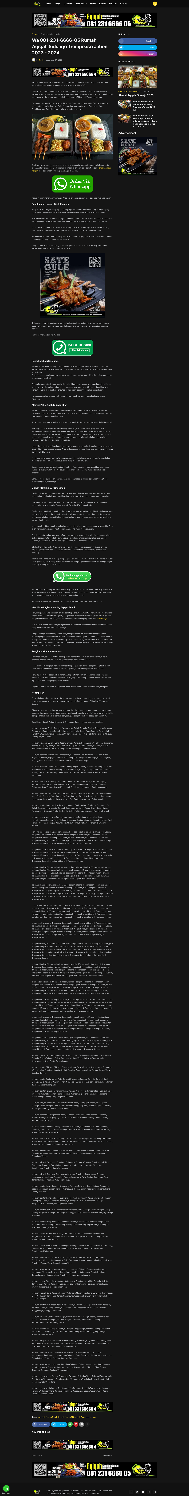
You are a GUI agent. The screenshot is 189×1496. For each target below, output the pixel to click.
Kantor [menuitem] (102, 3)
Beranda (35, 34)
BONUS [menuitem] (123, 3)
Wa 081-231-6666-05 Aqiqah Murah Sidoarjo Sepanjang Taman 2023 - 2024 (144, 105)
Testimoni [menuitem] (80, 3)
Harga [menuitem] (57, 3)
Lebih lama (107, 1455)
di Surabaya (102, 618)
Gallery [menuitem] (67, 3)
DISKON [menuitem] (113, 3)
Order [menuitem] (93, 3)
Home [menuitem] (48, 3)
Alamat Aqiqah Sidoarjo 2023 (135, 95)
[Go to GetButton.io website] (6, 1493)
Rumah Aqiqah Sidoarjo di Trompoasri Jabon (77, 1417)
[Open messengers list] (6, 1488)
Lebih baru (37, 1455)
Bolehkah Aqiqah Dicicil (50, 34)
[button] (155, 4)
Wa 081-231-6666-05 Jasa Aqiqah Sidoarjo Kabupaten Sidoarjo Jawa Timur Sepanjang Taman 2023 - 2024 (145, 121)
